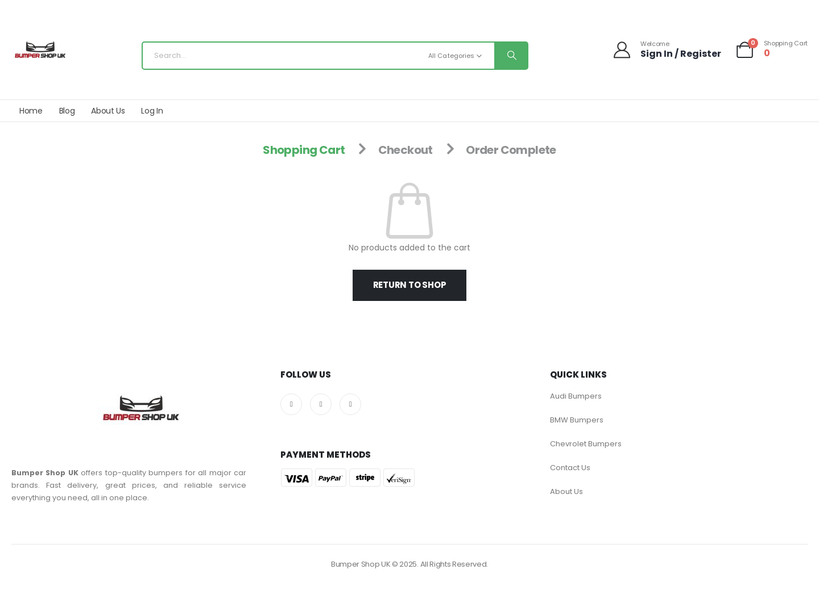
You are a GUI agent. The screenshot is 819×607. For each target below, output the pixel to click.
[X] (321, 404)
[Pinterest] (350, 404)
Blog (67, 110)
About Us (108, 110)
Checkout (405, 150)
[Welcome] (666, 50)
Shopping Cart (304, 150)
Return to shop (409, 285)
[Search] (510, 56)
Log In (152, 110)
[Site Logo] (39, 52)
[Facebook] (291, 404)
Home (31, 110)
